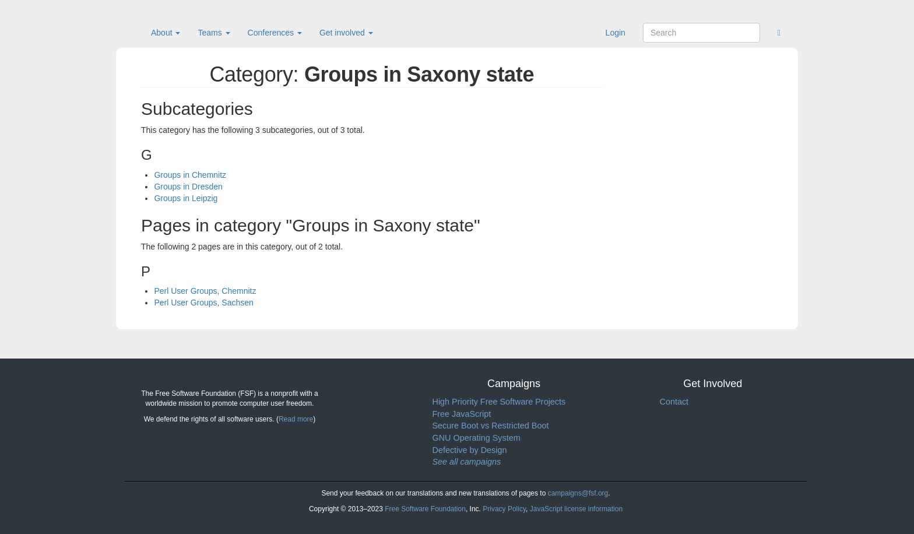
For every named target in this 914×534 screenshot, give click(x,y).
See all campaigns (467, 461)
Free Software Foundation (425, 509)
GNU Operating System (477, 437)
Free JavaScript (462, 414)
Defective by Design (470, 450)
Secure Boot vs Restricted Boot (491, 425)
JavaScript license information (576, 509)
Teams (214, 32)
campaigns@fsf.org (578, 493)
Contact (674, 401)
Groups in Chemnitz (190, 175)
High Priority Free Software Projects (499, 401)
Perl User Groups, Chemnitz (205, 291)
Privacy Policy (504, 509)
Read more (296, 419)
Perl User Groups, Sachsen (203, 302)
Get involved (346, 32)
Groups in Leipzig (185, 198)
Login (615, 32)
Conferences (275, 32)
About (165, 32)
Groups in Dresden (188, 186)
